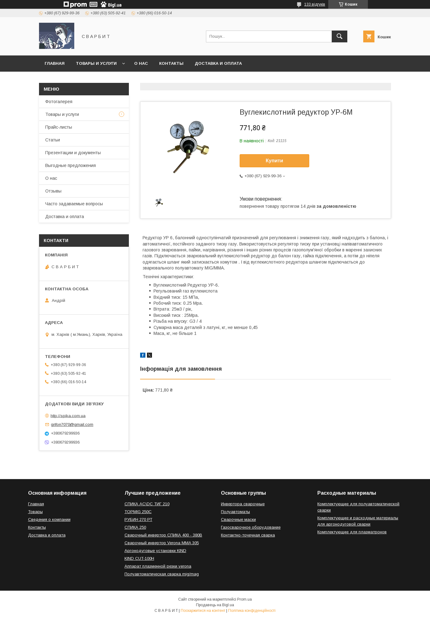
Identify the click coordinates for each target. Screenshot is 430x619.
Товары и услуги (96, 63)
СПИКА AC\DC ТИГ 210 (147, 504)
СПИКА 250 (135, 527)
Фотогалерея (58, 101)
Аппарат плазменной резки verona (158, 566)
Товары (35, 511)
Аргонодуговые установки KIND (155, 550)
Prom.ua (244, 599)
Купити (274, 160)
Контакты (171, 63)
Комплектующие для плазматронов (352, 532)
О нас (141, 63)
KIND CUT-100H (139, 558)
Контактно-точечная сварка (248, 535)
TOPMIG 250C (138, 511)
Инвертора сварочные (243, 504)
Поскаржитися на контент (203, 610)
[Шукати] (339, 36)
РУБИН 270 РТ (138, 519)
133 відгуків (314, 4)
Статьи (52, 139)
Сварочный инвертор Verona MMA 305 (162, 542)
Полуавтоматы (235, 511)
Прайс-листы (58, 127)
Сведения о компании (49, 519)
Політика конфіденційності (252, 610)
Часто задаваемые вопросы (74, 203)
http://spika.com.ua (68, 415)
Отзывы (53, 190)
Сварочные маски (238, 519)
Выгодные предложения (70, 165)
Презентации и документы (73, 152)
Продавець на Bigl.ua (215, 605)
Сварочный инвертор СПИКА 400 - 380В (163, 535)
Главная (55, 63)
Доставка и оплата (218, 63)
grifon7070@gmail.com (72, 424)
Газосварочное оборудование (251, 527)
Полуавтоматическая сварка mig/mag (162, 574)
